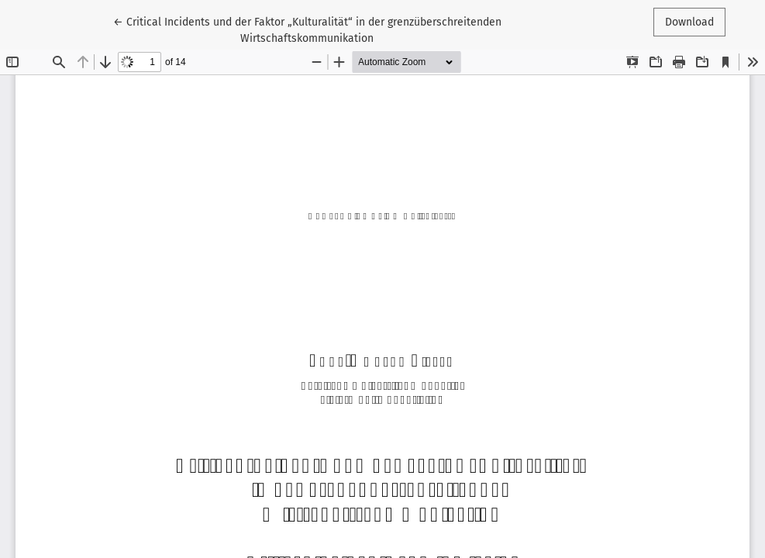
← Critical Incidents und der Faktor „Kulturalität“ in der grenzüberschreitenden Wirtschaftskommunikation (307, 29)
